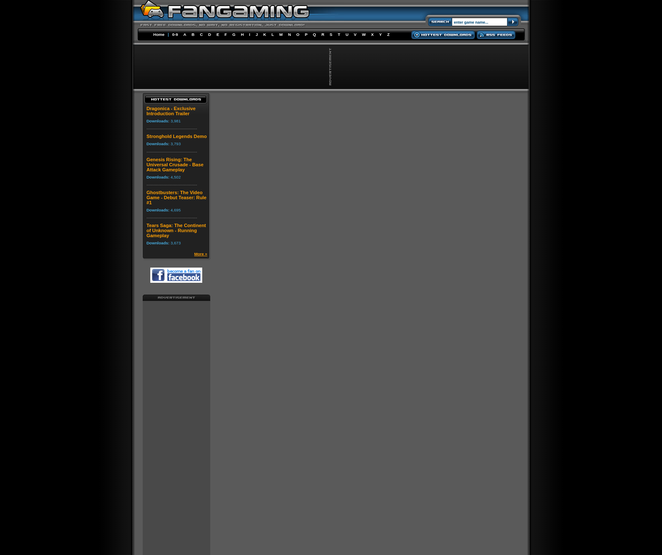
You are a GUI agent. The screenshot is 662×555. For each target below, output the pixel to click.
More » (200, 254)
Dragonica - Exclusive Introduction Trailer (171, 111)
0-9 (175, 34)
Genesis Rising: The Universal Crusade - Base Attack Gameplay (175, 164)
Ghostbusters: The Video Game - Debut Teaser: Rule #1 (176, 197)
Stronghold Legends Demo (177, 136)
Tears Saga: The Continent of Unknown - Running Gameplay (176, 230)
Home (159, 34)
